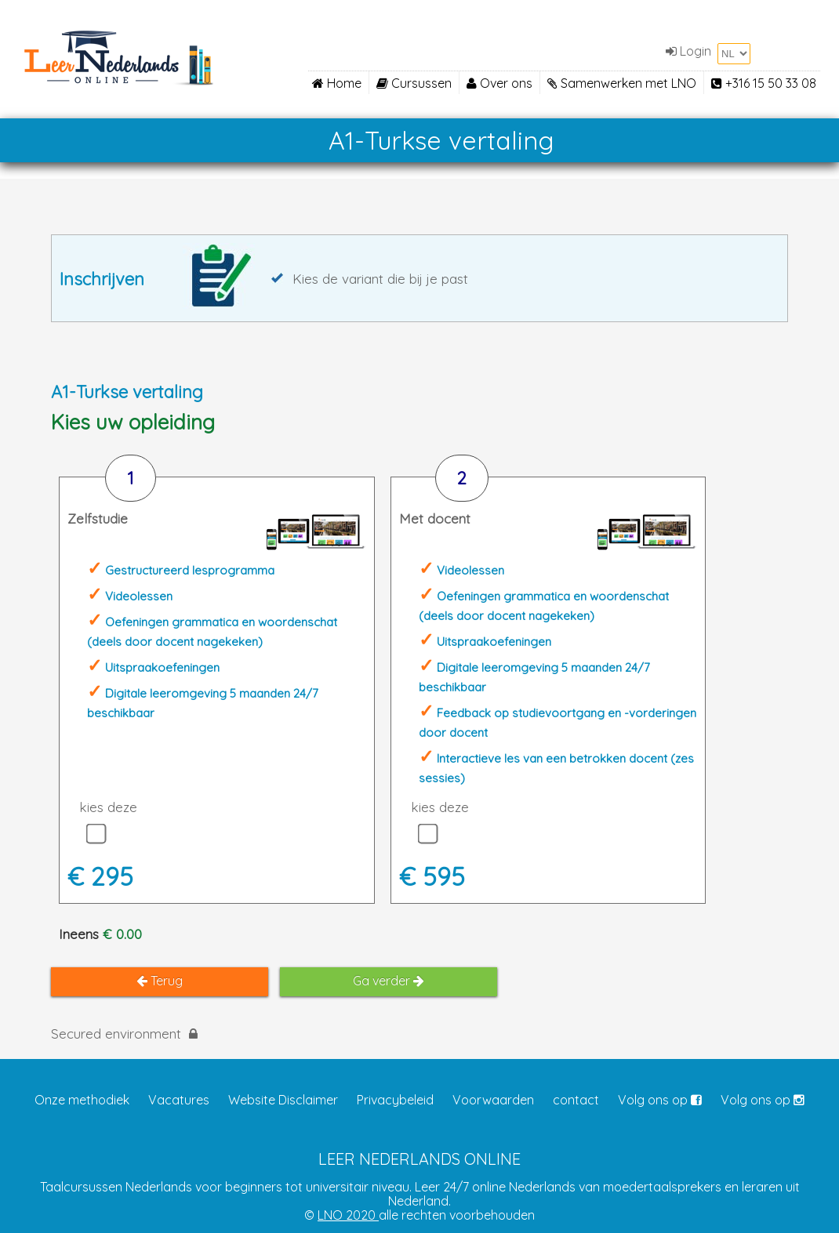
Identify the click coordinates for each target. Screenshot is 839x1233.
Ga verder (388, 980)
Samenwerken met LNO (621, 83)
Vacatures (178, 1100)
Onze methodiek (82, 1100)
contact (576, 1100)
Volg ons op (660, 1100)
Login (688, 51)
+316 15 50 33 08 (763, 83)
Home (336, 83)
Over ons (499, 83)
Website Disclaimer (283, 1100)
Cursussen (414, 83)
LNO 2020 (348, 1215)
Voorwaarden (493, 1100)
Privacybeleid (395, 1100)
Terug (159, 980)
